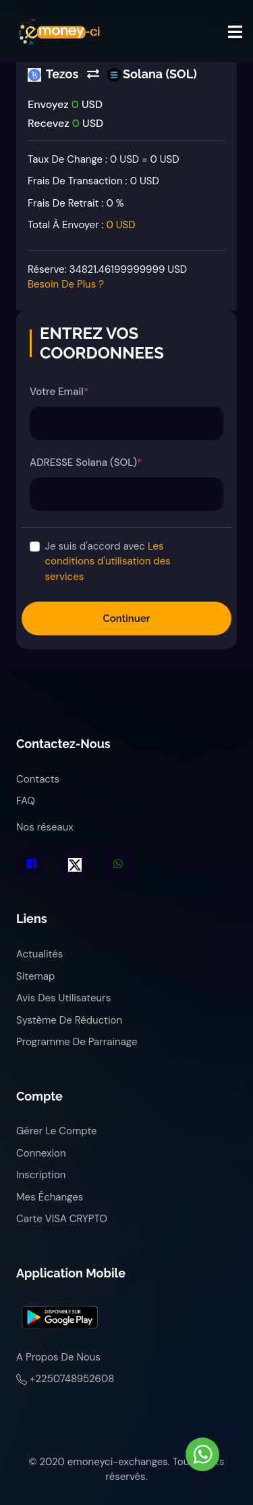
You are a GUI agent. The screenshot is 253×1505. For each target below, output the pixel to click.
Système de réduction (69, 1020)
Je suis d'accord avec (108, 561)
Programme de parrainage (76, 1042)
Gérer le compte (56, 1131)
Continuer (126, 618)
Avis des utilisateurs (63, 998)
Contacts (37, 779)
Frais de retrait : (76, 203)
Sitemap (35, 976)
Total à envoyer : (82, 225)
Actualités (39, 954)
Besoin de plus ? (66, 284)
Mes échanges (49, 1197)
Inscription (40, 1175)
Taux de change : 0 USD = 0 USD (103, 159)
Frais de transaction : (93, 181)
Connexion (41, 1153)
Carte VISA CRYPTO (61, 1218)
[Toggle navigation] (235, 32)
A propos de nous (58, 1357)
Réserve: (107, 277)
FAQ (25, 801)
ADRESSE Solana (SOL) (86, 462)
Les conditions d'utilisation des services (108, 561)
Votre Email (59, 391)
